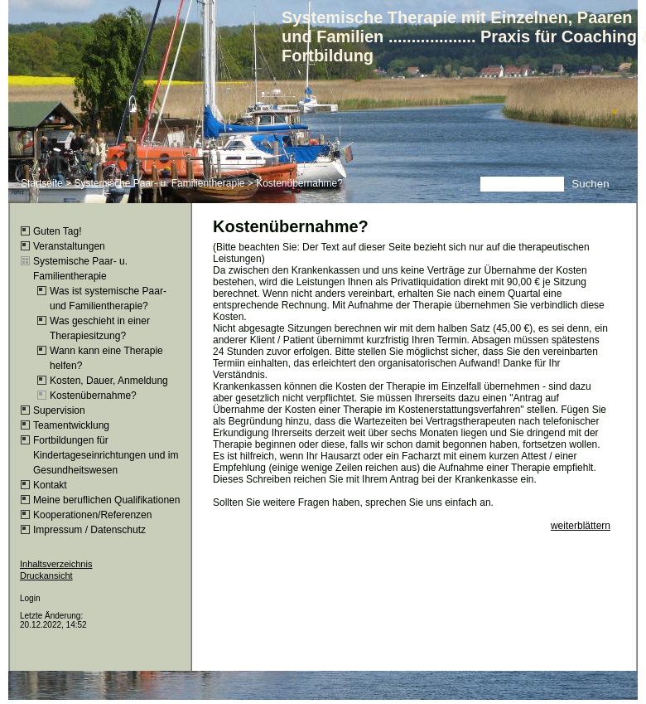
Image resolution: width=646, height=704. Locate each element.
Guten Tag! (57, 231)
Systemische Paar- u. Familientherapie (159, 183)
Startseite (42, 183)
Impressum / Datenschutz (89, 530)
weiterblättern (580, 526)
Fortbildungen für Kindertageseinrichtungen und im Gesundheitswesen (105, 455)
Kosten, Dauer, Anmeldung (109, 380)
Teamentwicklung (71, 425)
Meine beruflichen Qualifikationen (106, 500)
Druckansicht (46, 575)
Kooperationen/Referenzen (92, 515)
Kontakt (50, 485)
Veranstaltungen (69, 246)
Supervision (59, 410)
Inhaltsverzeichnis (56, 564)
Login (30, 598)
